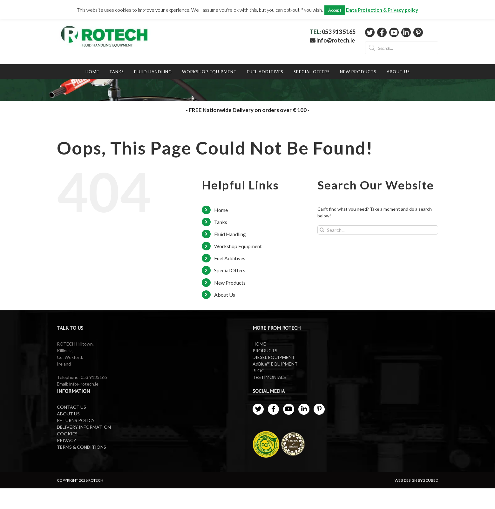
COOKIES (67, 433)
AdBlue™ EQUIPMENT (275, 364)
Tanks (220, 222)
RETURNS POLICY (76, 420)
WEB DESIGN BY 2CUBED (416, 480)
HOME (259, 344)
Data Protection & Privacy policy (382, 10)
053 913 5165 (339, 31)
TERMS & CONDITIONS (81, 447)
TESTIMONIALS (269, 377)
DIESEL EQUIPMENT (274, 357)
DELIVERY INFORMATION (84, 427)
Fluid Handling (230, 234)
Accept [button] (334, 10)
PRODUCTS (265, 350)
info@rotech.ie (332, 40)
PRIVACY (66, 440)
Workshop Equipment (238, 246)
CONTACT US (71, 407)
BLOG (259, 370)
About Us (224, 295)
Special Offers (229, 270)
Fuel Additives (229, 258)
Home (221, 210)
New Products (230, 283)
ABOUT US (68, 413)
